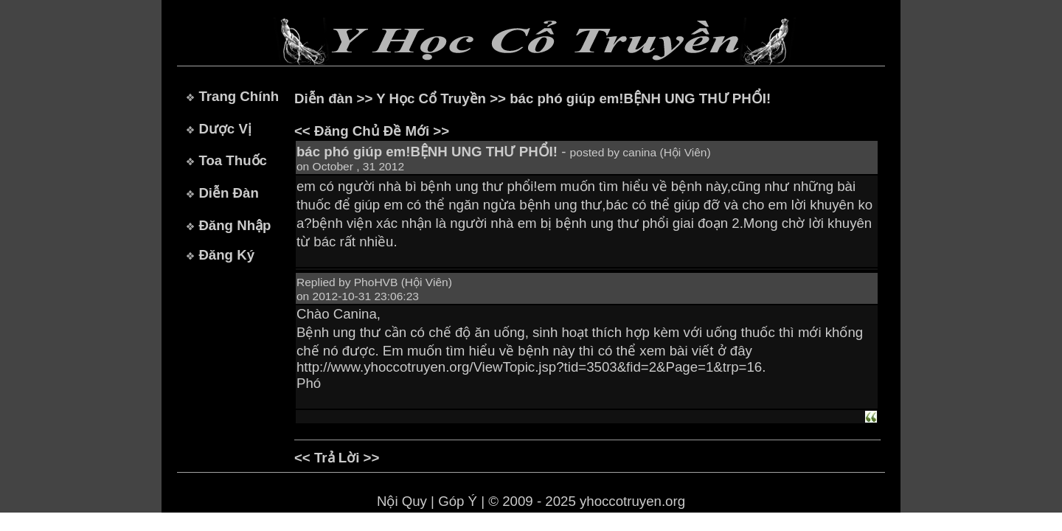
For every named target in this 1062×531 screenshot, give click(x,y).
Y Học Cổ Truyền (431, 98)
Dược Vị (224, 128)
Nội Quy (402, 501)
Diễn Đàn (228, 193)
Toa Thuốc (232, 160)
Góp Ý (457, 501)
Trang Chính (238, 96)
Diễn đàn (323, 98)
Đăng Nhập (234, 225)
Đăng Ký (226, 255)
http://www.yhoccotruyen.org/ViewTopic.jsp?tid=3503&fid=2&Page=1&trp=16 (529, 367)
